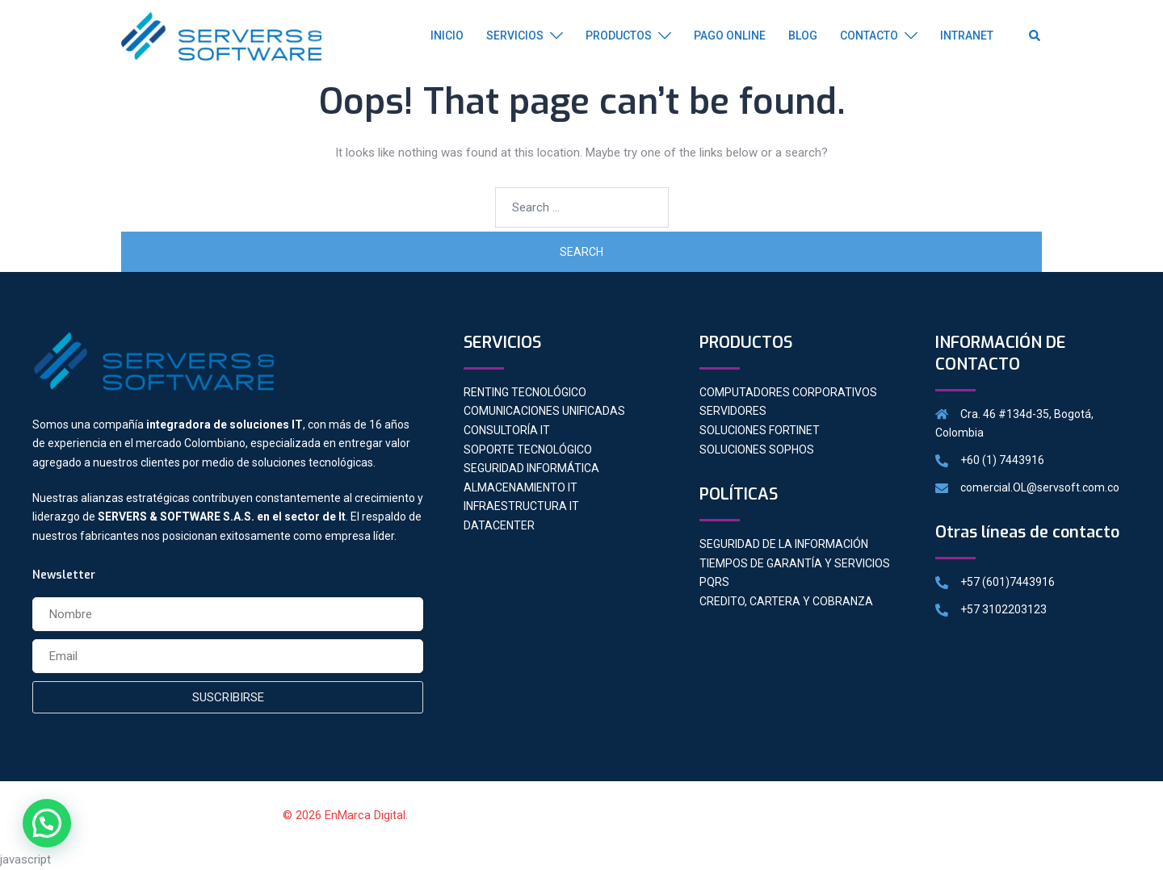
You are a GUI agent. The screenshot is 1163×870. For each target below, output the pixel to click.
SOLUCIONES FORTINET (759, 430)
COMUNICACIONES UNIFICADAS (544, 410)
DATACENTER (499, 525)
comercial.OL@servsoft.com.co (1039, 487)
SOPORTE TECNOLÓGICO (528, 449)
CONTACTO (869, 35)
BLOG (802, 35)
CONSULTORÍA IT (507, 430)
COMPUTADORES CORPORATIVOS (788, 392)
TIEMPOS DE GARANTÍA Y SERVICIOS (794, 563)
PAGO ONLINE (730, 35)
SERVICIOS (515, 35)
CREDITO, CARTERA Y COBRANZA (786, 601)
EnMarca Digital (365, 815)
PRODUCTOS (619, 35)
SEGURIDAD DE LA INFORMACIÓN (783, 543)
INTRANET (966, 35)
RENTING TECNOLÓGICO (525, 392)
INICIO (447, 35)
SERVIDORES (732, 410)
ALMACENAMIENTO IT (520, 487)
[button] (47, 823)
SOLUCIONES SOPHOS (756, 449)
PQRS (714, 581)
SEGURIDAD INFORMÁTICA (531, 468)
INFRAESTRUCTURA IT (521, 506)
